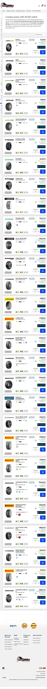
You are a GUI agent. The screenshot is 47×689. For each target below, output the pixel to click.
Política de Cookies (40, 677)
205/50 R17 (26, 642)
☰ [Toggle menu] (45, 6)
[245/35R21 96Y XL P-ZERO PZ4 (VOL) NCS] (42, 449)
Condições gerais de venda (18, 644)
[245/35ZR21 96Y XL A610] (42, 73)
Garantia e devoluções (16, 639)
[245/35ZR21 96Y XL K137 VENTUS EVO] (42, 291)
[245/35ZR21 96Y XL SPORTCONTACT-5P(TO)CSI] (42, 517)
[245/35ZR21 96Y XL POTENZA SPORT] (42, 390)
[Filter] (41, 34)
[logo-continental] (34, 626)
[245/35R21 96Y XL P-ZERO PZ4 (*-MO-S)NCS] (42, 472)
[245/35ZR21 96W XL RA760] (42, 52)
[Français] (42, 668)
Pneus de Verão (36, 642)
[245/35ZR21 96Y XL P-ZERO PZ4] (42, 331)
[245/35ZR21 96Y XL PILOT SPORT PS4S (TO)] (42, 540)
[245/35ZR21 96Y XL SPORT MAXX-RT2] (42, 311)
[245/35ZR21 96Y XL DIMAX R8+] (42, 191)
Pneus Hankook (8, 646)
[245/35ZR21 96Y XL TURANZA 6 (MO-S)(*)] (42, 495)
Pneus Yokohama (8, 649)
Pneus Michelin (8, 642)
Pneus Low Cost (36, 640)
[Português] (45, 668)
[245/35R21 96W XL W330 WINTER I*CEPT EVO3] (42, 563)
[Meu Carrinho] (42, 6)
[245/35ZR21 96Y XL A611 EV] (42, 112)
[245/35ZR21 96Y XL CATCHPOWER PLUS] (42, 92)
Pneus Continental (9, 639)
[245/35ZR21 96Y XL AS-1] (42, 211)
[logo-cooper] (24, 626)
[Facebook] (2, 668)
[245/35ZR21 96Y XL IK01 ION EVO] (42, 370)
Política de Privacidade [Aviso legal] (40, 675)
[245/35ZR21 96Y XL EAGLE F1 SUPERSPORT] (42, 410)
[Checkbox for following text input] (5, 53)
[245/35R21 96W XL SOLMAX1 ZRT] (42, 231)
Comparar (8, 54)
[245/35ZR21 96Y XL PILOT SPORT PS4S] (42, 430)
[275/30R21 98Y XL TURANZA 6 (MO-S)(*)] (42, 602)
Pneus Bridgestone (9, 644)
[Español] (40, 668)
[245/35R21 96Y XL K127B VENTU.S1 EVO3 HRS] (42, 350)
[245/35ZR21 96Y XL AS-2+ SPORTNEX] (42, 251)
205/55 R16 (26, 639)
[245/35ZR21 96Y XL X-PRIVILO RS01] (42, 152)
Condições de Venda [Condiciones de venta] (41, 671)
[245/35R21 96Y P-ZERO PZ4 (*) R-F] (42, 583)
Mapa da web (17, 641)
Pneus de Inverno (36, 638)
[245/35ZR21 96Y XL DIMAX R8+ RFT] (42, 271)
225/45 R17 (26, 644)
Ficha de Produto (41, 47)
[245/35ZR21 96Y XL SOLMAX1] (42, 172)
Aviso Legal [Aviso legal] (43, 673)
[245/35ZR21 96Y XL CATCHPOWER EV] (42, 132)
